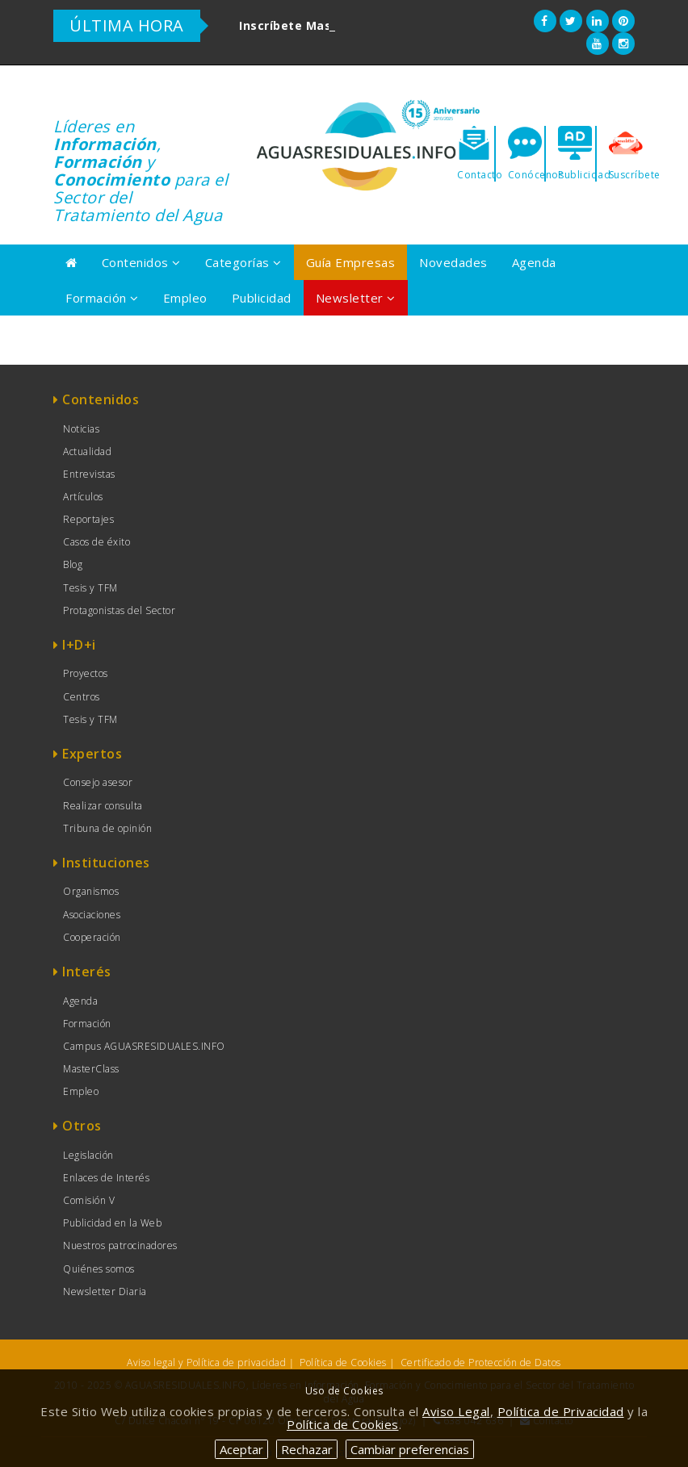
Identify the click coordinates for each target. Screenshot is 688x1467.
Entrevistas (89, 474)
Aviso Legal (456, 1411)
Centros (81, 697)
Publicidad (262, 298)
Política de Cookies (343, 1362)
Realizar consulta (103, 806)
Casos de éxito (96, 542)
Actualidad (87, 451)
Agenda (534, 262)
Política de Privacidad (560, 1411)
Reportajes (88, 519)
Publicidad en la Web (112, 1223)
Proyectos (85, 673)
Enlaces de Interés (106, 1178)
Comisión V (89, 1200)
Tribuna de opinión (107, 828)
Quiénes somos (99, 1269)
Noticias (81, 429)
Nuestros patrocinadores (120, 1245)
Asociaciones (91, 915)
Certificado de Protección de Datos (481, 1362)
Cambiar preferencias (409, 1449)
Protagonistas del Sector (119, 610)
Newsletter (356, 298)
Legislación (88, 1155)
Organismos (91, 891)
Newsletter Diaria (105, 1291)
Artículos (83, 497)
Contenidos (141, 262)
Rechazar (307, 1449)
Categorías (243, 262)
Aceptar (241, 1449)
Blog (72, 564)
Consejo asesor (97, 782)
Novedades (453, 262)
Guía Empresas (351, 262)
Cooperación (92, 937)
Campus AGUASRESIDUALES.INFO (144, 1046)
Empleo (185, 298)
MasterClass (91, 1069)
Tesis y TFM (90, 588)
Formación (102, 298)
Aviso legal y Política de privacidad (206, 1362)
